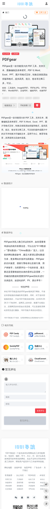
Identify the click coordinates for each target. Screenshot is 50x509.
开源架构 (32, 486)
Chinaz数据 (25, 250)
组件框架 (32, 483)
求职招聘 (8, 486)
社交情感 (8, 489)
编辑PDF (33, 91)
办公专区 (6, 54)
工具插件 (15, 54)
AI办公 (42, 479)
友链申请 (18, 467)
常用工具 (8, 479)
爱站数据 (11, 250)
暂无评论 (10, 369)
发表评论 (40, 411)
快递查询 (8, 483)
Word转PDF (13, 91)
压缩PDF (23, 91)
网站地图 (8, 467)
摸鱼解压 (20, 486)
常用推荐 (8, 475)
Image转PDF (22, 88)
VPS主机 (32, 489)
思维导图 (20, 483)
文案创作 (20, 489)
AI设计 (42, 489)
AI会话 (42, 483)
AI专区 (42, 475)
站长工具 (32, 479)
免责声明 (28, 467)
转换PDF (43, 91)
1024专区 (32, 475)
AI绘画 (42, 486)
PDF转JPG (34, 88)
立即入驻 (41, 12)
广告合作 (37, 467)
